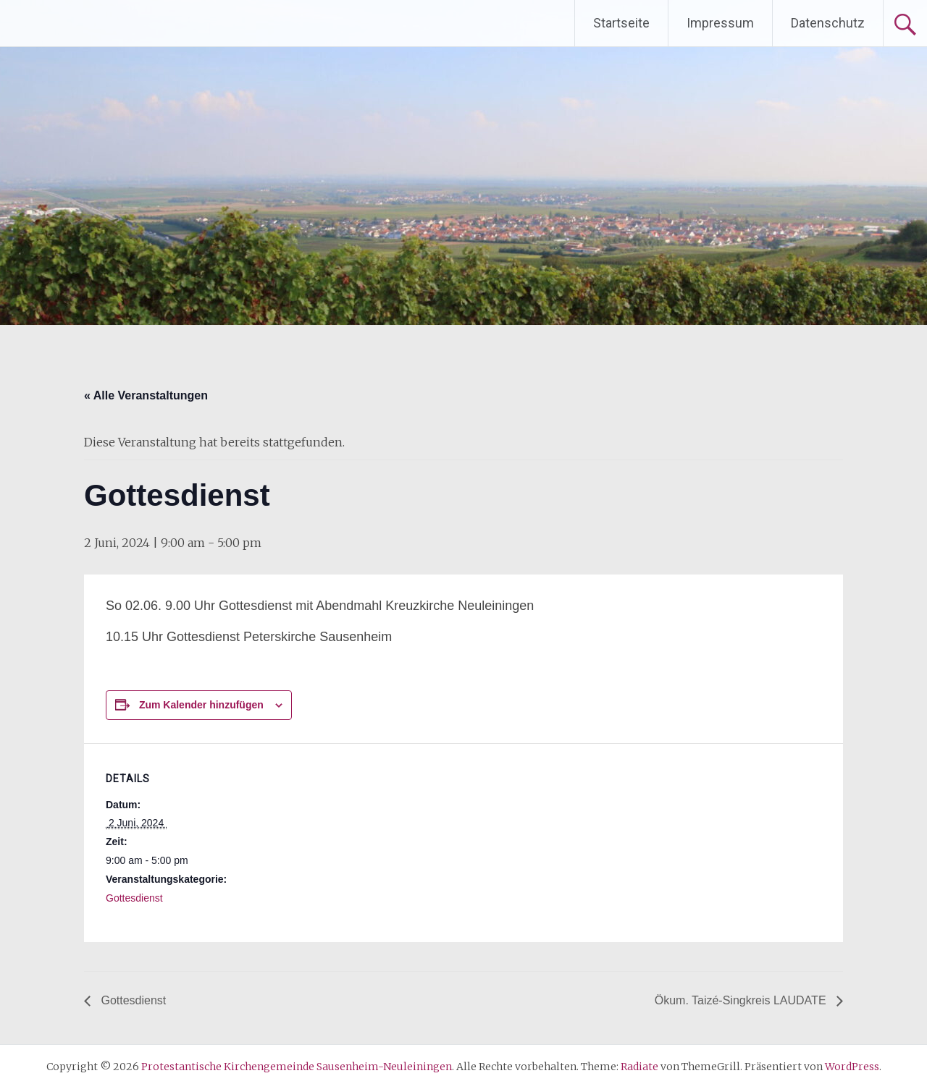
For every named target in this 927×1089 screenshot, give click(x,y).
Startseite (621, 22)
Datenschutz (828, 22)
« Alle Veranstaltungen (146, 395)
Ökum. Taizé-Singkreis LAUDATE (742, 1000)
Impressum (720, 22)
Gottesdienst (134, 898)
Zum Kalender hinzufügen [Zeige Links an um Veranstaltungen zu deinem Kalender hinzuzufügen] (201, 705)
